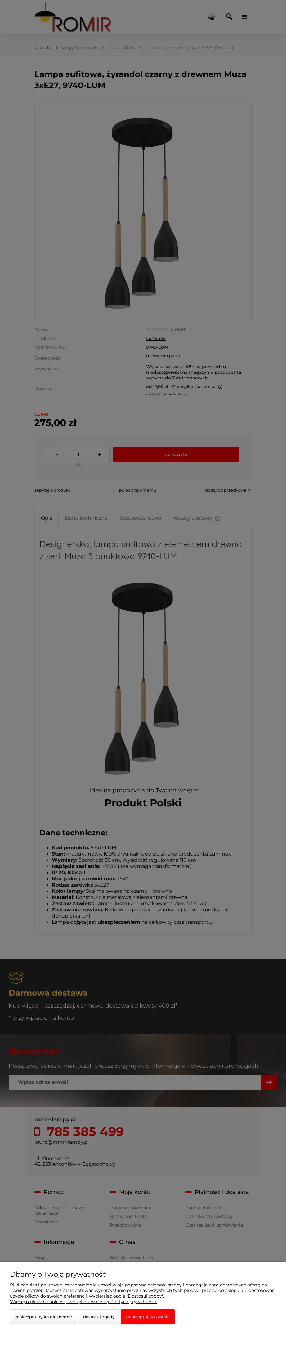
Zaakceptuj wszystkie (148, 1316)
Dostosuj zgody (98, 1316)
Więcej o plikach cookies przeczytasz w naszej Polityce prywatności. (83, 1301)
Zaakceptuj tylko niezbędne (43, 1316)
